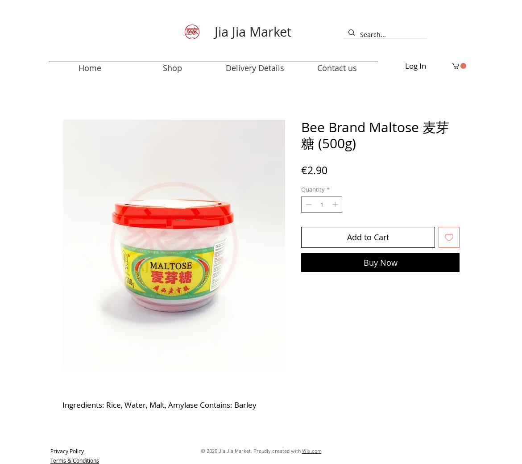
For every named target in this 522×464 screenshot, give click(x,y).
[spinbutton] (322, 204)
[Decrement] (307, 204)
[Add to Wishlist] (449, 237)
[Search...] (384, 35)
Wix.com (312, 451)
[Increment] (336, 204)
